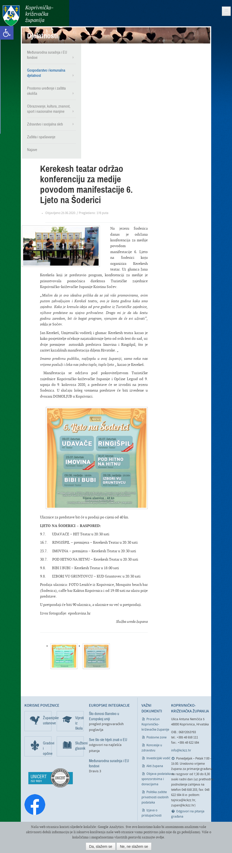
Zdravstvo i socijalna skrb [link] (45, 124)
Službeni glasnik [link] (79, 746)
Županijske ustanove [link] (47, 720)
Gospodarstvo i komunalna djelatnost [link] (46, 73)
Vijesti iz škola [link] (79, 723)
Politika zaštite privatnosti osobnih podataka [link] (155, 797)
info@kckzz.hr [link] (181, 750)
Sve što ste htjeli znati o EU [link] (108, 739)
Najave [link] (32, 149)
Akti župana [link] (154, 766)
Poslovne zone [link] (156, 737)
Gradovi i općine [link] (47, 748)
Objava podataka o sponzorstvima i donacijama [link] (157, 779)
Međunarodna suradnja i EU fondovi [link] (47, 55)
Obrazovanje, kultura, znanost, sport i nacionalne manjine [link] (48, 109)
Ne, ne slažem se (134, 846)
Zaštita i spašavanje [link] (41, 137)
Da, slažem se (100, 846)
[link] (7, 33)
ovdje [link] (160, 837)
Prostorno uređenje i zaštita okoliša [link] (46, 91)
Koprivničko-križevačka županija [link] (28, 15)
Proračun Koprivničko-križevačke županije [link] (155, 724)
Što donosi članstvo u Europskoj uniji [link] (104, 716)
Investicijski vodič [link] (158, 758)
